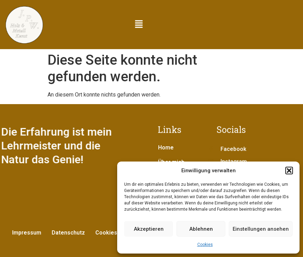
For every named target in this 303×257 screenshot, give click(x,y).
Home (166, 147)
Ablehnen (201, 229)
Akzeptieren (149, 229)
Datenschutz (68, 232)
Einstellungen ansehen (261, 229)
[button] (289, 170)
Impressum (26, 232)
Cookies (205, 244)
